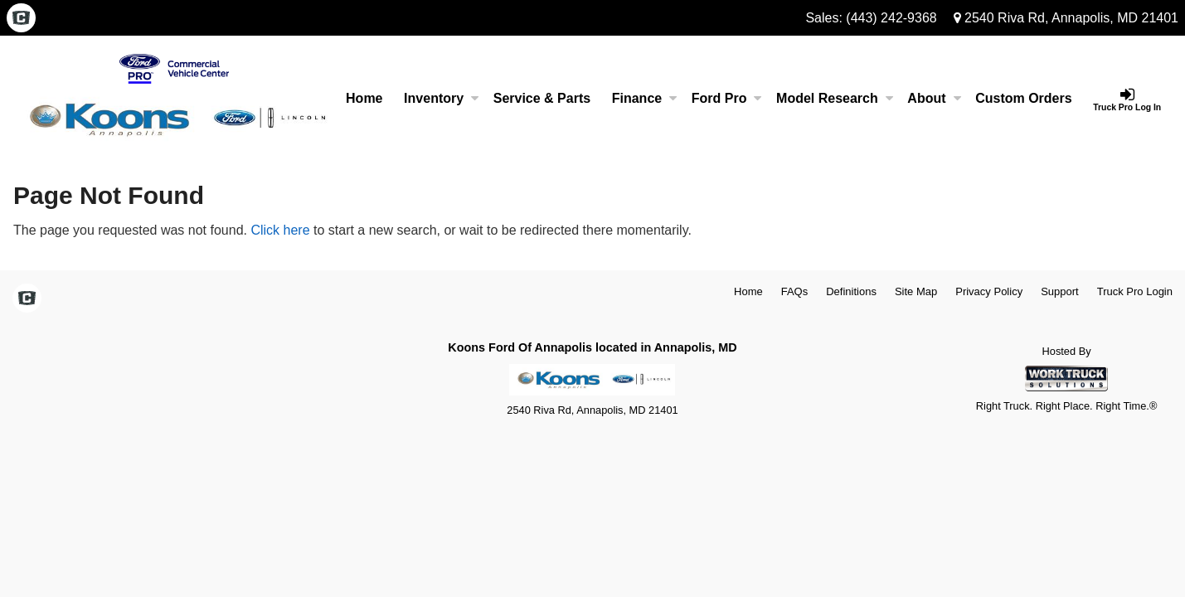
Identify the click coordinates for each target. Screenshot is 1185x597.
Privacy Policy (988, 291)
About (933, 98)
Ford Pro (727, 98)
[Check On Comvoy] (21, 19)
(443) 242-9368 (891, 18)
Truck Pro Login (1135, 291)
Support (1060, 291)
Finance (644, 98)
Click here (279, 230)
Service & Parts (541, 98)
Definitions (851, 291)
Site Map (916, 291)
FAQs (795, 291)
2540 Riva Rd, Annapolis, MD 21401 (1066, 18)
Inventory (441, 98)
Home (364, 98)
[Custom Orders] (1023, 99)
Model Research (834, 98)
